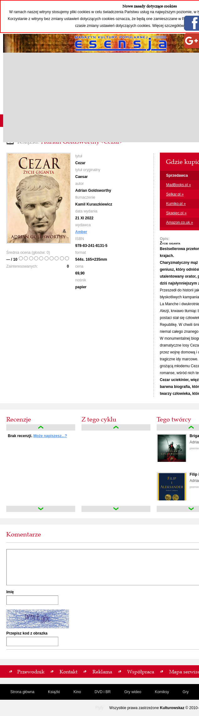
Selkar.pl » (175, 194)
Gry (186, 692)
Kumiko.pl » (176, 203)
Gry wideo (132, 692)
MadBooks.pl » (178, 185)
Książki (54, 692)
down (40, 509)
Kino (77, 692)
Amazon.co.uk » (179, 222)
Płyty (99, 707)
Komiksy (162, 692)
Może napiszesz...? (50, 436)
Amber (81, 232)
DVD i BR (103, 692)
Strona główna (22, 692)
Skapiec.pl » (176, 213)
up (40, 427)
